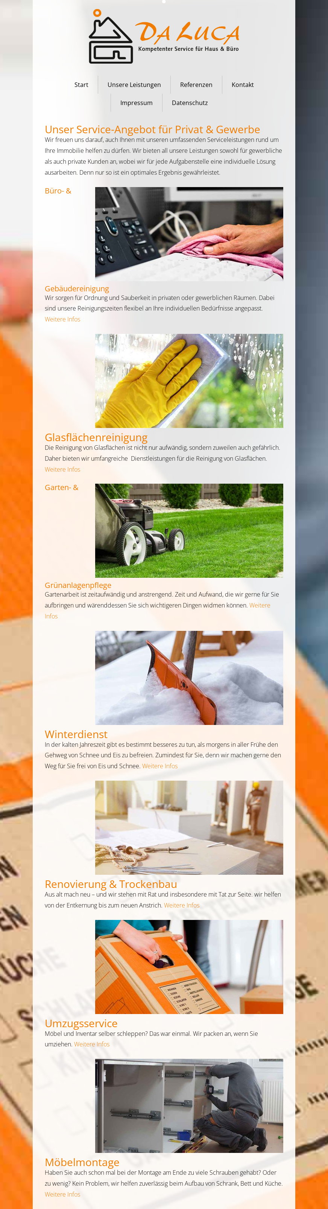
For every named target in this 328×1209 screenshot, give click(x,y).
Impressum (136, 103)
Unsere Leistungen (134, 85)
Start (81, 85)
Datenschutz (190, 103)
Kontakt (243, 85)
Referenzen (196, 85)
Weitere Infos (62, 319)
